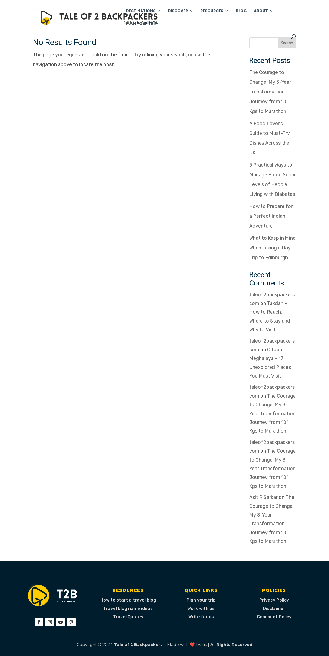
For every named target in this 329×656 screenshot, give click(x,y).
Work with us (201, 608)
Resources (211, 11)
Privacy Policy (274, 600)
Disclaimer (274, 608)
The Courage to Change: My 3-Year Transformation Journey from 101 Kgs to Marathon (270, 91)
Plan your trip (201, 600)
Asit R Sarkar (263, 497)
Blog (241, 11)
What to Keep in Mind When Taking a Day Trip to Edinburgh (272, 248)
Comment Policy (274, 616)
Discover (178, 11)
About (261, 11)
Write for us (201, 616)
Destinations (140, 11)
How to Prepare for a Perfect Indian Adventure (271, 216)
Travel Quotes (128, 616)
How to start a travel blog (128, 600)
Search (287, 43)
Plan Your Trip (141, 24)
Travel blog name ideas (128, 608)
